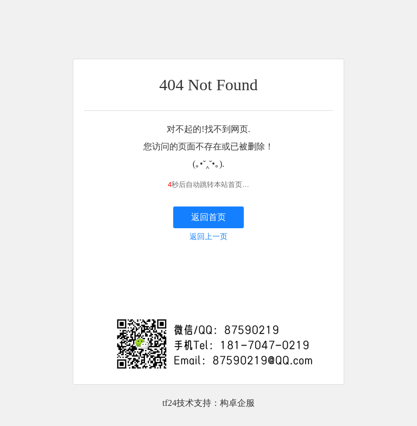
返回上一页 (208, 237)
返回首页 (208, 217)
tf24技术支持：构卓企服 (208, 403)
